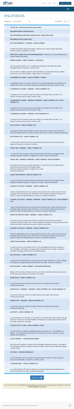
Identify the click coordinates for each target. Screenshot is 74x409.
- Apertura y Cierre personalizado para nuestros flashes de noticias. (37, 55)
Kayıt (54, 3)
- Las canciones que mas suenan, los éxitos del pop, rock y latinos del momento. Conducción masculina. (33, 281)
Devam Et (37, 377)
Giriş (50, 3)
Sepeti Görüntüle (65, 3)
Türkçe (43, 3)
